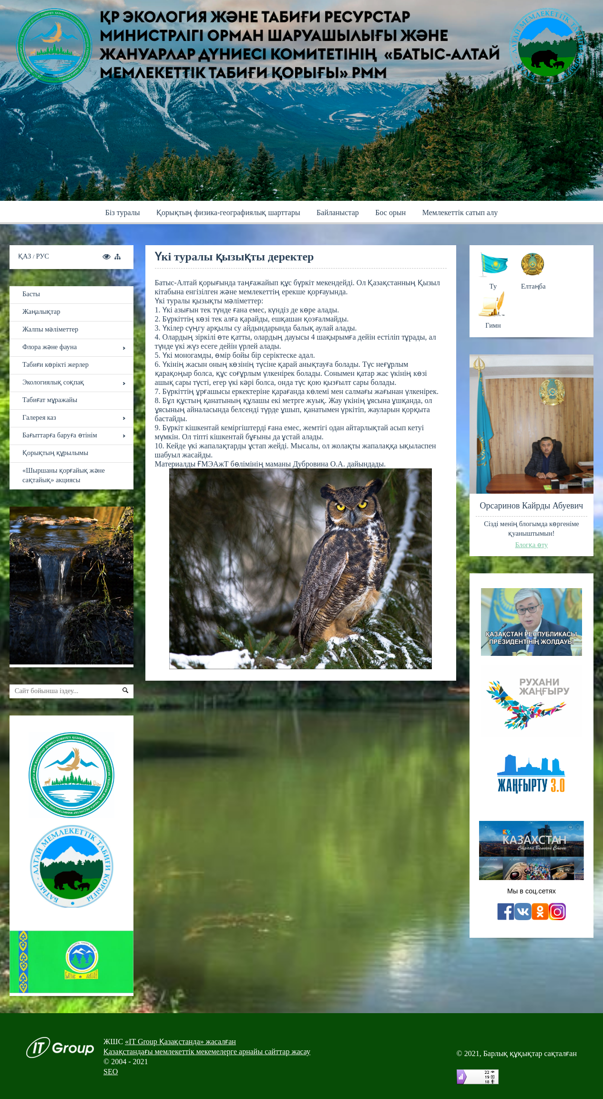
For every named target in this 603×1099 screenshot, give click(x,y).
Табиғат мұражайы (49, 400)
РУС (42, 256)
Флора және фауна (49, 347)
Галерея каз (39, 417)
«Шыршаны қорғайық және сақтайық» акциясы (63, 475)
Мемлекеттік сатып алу (460, 212)
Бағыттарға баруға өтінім (59, 435)
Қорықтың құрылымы (55, 452)
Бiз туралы (122, 212)
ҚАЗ (25, 256)
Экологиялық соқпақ (53, 382)
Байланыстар (338, 212)
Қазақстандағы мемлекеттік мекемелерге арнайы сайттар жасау (206, 1051)
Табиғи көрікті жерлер (55, 364)
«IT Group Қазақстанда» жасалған (180, 1041)
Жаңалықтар (41, 311)
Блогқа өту (531, 545)
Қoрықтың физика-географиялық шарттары (228, 212)
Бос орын (390, 212)
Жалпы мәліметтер (50, 329)
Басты (31, 294)
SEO (110, 1072)
